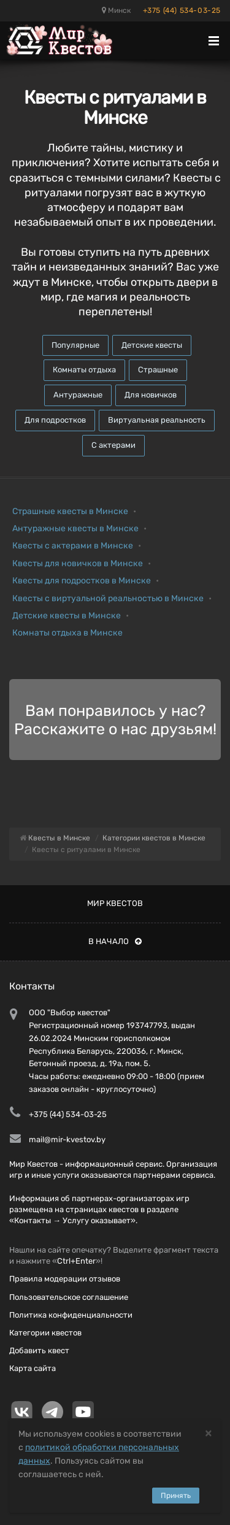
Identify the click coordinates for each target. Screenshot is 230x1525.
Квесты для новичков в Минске (77, 563)
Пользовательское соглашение (68, 1297)
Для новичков (151, 394)
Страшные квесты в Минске (70, 511)
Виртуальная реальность (156, 419)
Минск (116, 10)
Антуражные (77, 394)
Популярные (75, 345)
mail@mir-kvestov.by (67, 1139)
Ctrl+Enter (76, 1261)
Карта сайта (32, 1368)
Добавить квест (39, 1350)
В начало (115, 941)
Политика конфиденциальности (70, 1314)
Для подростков (55, 419)
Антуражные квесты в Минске (75, 528)
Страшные (158, 369)
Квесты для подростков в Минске (81, 580)
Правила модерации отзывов (64, 1278)
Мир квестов (115, 903)
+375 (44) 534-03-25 (182, 10)
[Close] (208, 1432)
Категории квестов (45, 1332)
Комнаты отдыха (84, 369)
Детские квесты (151, 345)
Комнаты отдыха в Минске (67, 633)
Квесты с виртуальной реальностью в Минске (108, 598)
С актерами (113, 445)
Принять (176, 1495)
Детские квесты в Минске (66, 615)
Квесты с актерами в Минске (72, 545)
